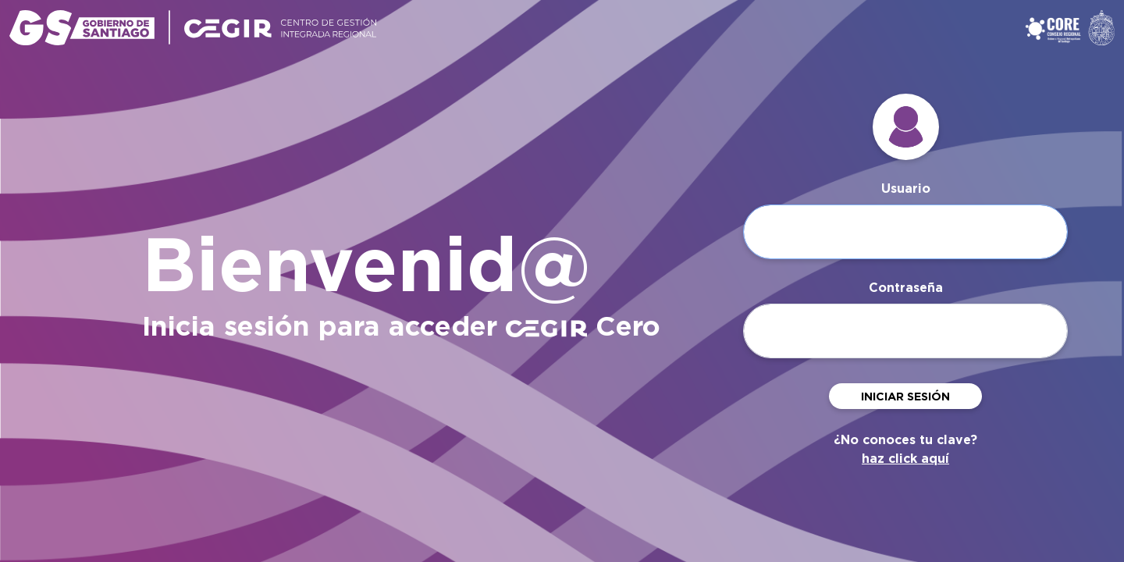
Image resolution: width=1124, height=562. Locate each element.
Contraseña (906, 287)
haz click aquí (905, 458)
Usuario (905, 188)
